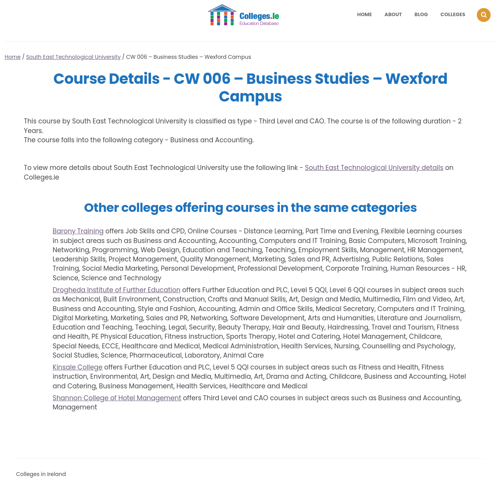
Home (364, 14)
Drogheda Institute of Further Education (117, 290)
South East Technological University (73, 57)
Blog (421, 14)
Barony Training (78, 231)
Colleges (453, 14)
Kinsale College (78, 367)
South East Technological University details (374, 167)
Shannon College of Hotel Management (117, 398)
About (393, 14)
